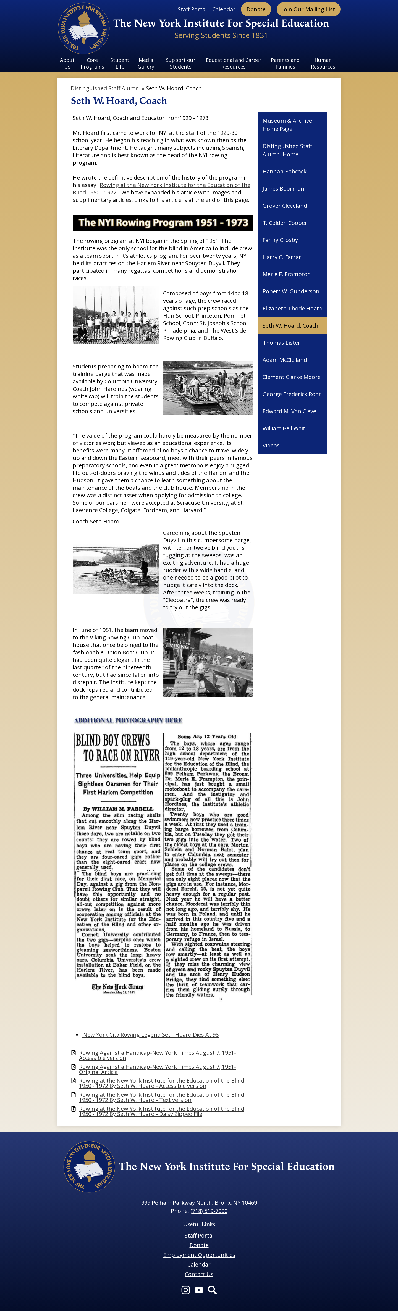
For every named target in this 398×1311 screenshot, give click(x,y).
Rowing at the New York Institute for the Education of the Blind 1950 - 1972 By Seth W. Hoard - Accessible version (161, 1083)
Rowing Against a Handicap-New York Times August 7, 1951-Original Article (157, 1069)
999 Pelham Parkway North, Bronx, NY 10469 (199, 1202)
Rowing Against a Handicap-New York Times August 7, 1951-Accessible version (157, 1055)
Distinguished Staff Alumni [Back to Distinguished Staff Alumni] (105, 88)
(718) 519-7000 (208, 1211)
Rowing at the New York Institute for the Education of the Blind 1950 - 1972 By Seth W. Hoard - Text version (161, 1097)
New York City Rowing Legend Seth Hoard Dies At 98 (150, 1034)
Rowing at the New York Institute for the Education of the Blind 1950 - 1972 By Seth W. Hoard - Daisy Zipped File (161, 1111)
